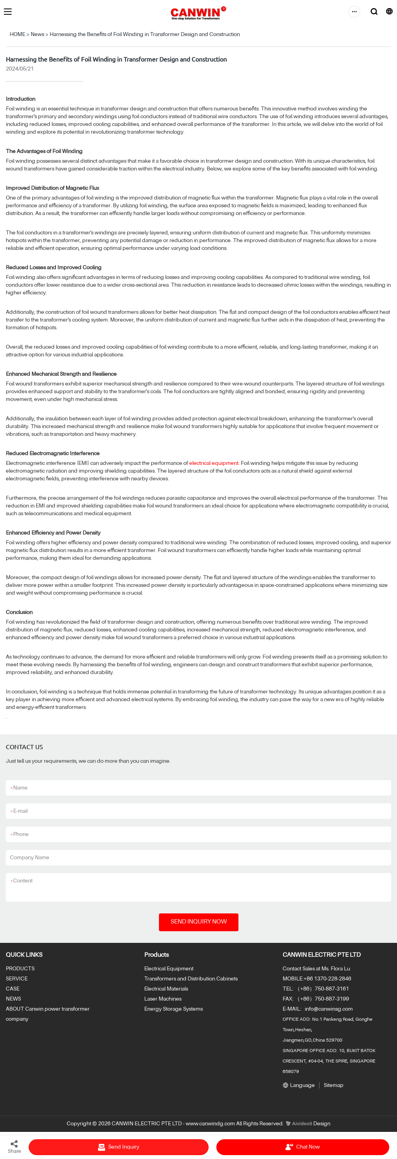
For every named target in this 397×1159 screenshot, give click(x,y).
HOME (17, 34)
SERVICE (17, 979)
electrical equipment (213, 463)
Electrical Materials (166, 989)
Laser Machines (162, 999)
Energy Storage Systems (173, 1009)
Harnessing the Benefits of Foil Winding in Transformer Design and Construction (145, 34)
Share (14, 1146)
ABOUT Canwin (24, 1009)
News (37, 34)
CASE (12, 989)
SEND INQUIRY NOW (199, 922)
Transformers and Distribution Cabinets (191, 979)
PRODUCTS (20, 969)
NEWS (13, 999)
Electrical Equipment (168, 969)
